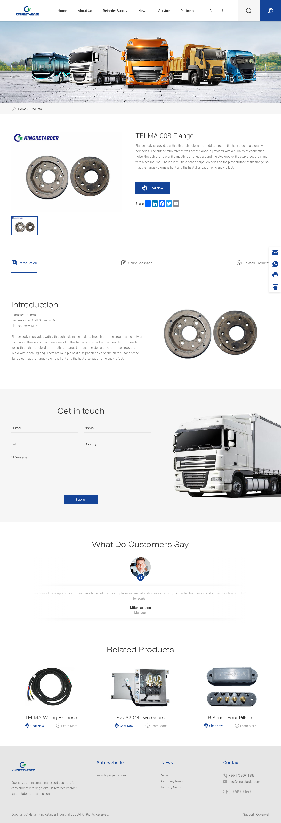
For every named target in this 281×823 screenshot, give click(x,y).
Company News (172, 781)
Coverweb (263, 815)
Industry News (171, 787)
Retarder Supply (115, 11)
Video (165, 775)
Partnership (189, 11)
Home (62, 11)
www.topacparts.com (111, 775)
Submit (81, 499)
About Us (85, 11)
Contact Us (217, 11)
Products (35, 109)
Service (164, 11)
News (142, 11)
